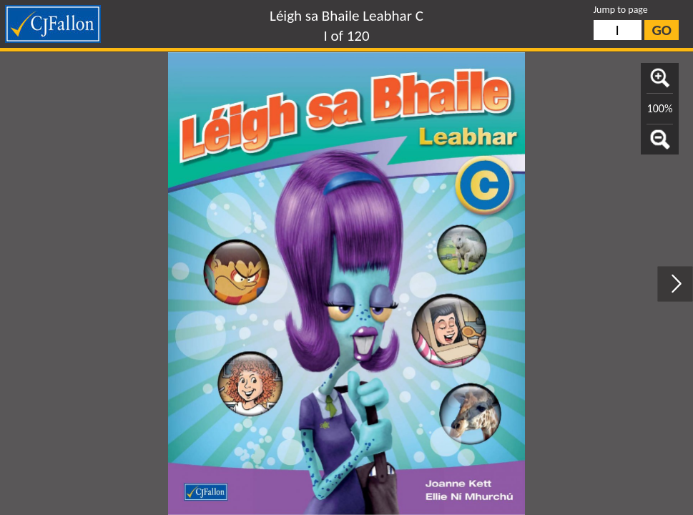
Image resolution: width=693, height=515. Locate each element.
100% (660, 108)
